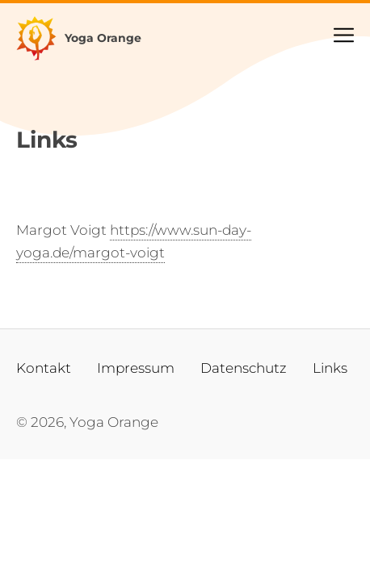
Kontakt (43, 368)
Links (330, 368)
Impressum (135, 368)
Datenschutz (243, 368)
